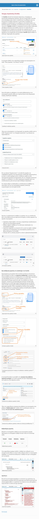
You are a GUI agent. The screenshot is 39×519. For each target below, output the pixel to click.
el (12, 9)
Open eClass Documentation (19, 5)
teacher (16, 9)
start (10, 9)
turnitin (29, 9)
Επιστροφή (4, 511)
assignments (23, 9)
